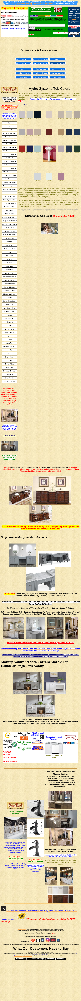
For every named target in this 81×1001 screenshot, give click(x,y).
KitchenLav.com (22, 929)
